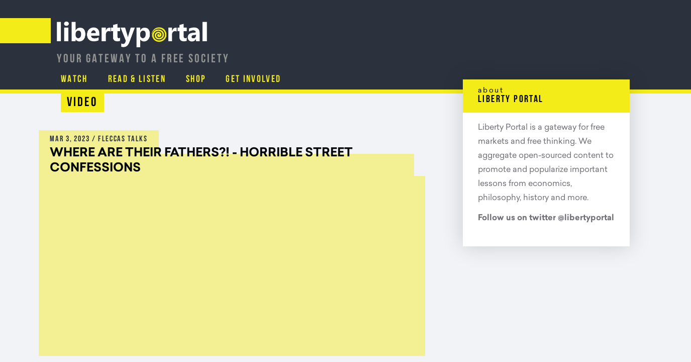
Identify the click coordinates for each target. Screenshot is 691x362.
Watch (410, 53)
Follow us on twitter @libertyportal (546, 218)
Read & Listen (474, 53)
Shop (536, 53)
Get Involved (595, 53)
